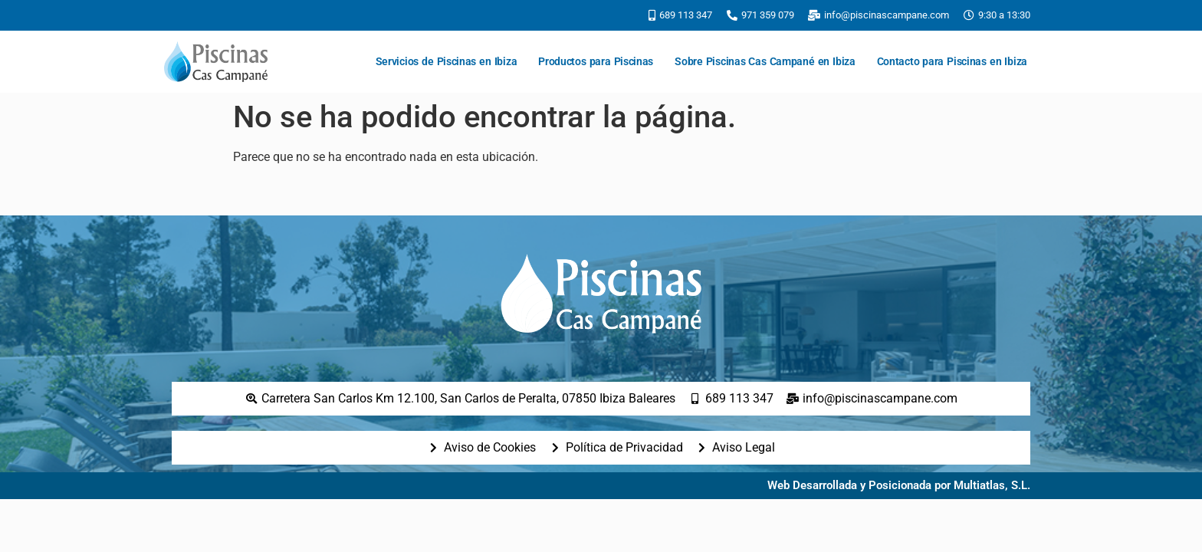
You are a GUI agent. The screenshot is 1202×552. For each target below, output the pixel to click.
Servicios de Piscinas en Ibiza (446, 61)
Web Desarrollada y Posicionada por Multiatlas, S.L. (898, 485)
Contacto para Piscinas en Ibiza (952, 61)
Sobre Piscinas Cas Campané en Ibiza (765, 61)
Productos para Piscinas (595, 61)
